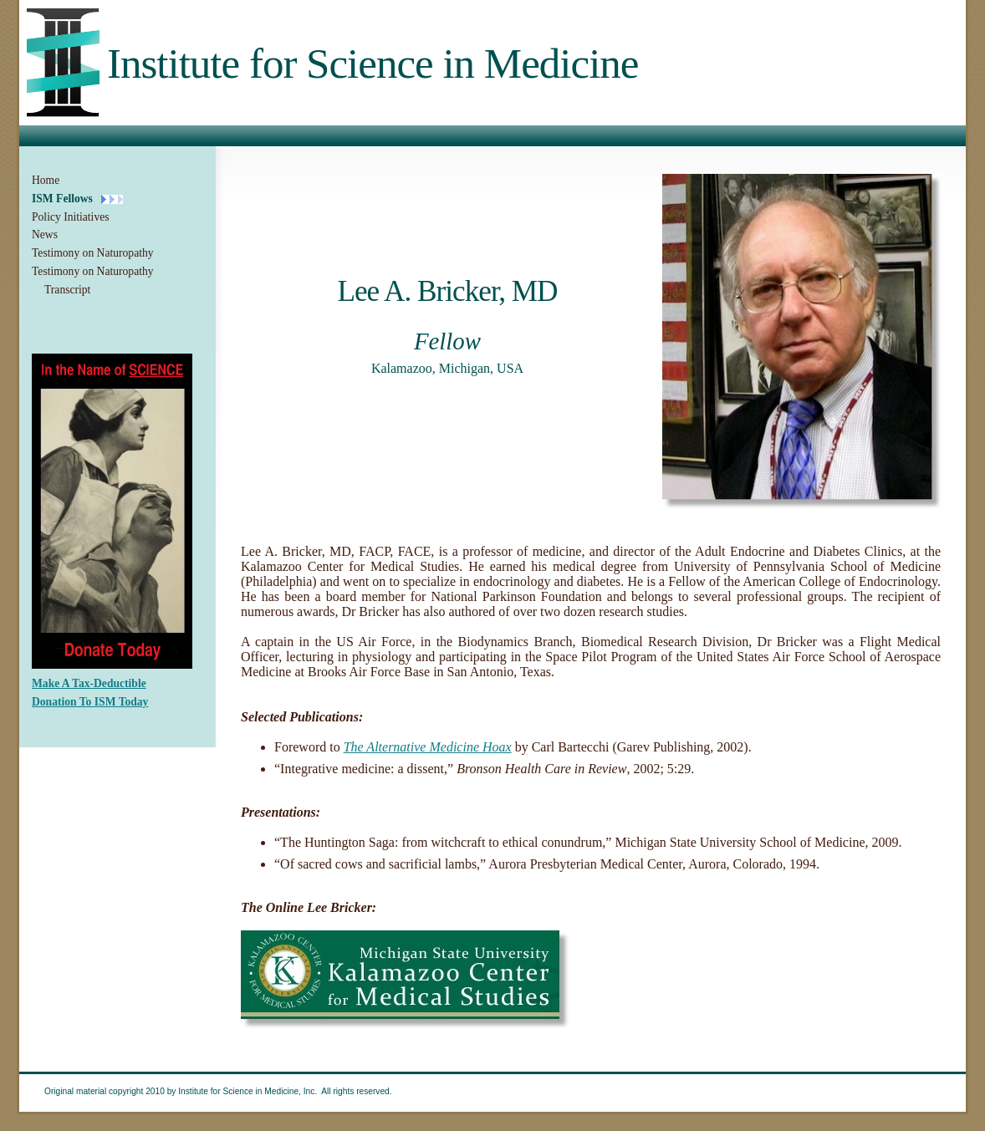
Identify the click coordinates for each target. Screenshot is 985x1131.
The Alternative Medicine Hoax (428, 747)
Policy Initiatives (71, 217)
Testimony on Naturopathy (93, 253)
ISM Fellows (62, 198)
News (45, 234)
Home (45, 180)
